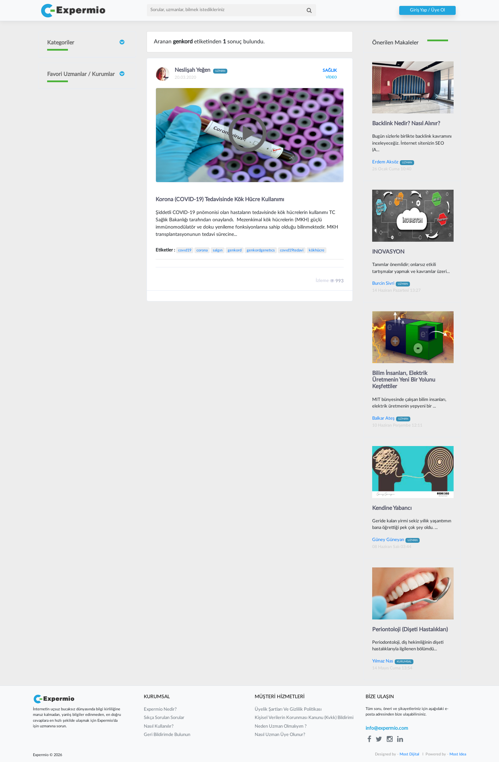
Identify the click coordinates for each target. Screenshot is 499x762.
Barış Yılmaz (79, 268)
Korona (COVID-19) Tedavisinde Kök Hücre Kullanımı (220, 199)
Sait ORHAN (79, 187)
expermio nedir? (160, 709)
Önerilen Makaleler (395, 42)
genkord (235, 250)
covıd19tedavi (292, 250)
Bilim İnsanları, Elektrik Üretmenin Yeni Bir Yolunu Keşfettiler (403, 379)
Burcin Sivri (78, 160)
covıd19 (184, 250)
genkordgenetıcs (261, 250)
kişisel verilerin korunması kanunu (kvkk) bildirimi (304, 718)
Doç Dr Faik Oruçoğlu (80, 99)
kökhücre (316, 250)
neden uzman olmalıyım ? (281, 726)
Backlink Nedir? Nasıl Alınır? (406, 123)
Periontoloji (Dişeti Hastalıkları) (410, 629)
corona (202, 250)
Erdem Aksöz (393, 162)
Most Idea (457, 754)
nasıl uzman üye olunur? (280, 735)
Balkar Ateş (391, 418)
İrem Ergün (78, 129)
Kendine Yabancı (392, 508)
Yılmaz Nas (392, 661)
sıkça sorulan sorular (164, 718)
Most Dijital (409, 754)
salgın (217, 250)
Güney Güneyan (83, 345)
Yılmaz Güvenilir (83, 237)
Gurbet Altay (80, 291)
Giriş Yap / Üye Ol (427, 10)
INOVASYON (388, 252)
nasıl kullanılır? (159, 726)
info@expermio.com (387, 728)
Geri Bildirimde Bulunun (167, 735)
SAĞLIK (330, 70)
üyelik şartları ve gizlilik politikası (288, 709)
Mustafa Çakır (81, 318)
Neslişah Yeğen (82, 214)
